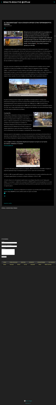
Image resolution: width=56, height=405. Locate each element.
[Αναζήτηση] (31, 2)
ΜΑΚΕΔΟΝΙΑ (33, 264)
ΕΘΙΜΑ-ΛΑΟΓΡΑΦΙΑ (48, 264)
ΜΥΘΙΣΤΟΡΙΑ (23, 262)
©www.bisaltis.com (28, 403)
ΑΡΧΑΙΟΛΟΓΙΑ (31, 262)
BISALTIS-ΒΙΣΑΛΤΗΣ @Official (16, 2)
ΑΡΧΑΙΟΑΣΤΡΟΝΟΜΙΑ (41, 262)
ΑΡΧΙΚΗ (4, 262)
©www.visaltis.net (8, 145)
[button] (4, 28)
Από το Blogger (28, 400)
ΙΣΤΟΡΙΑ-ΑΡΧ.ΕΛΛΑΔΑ (13, 262)
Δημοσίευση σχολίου (8, 203)
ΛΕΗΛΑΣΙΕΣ (12, 264)
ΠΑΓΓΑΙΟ (25, 264)
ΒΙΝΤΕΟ (4, 264)
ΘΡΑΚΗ (40, 264)
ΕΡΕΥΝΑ (18, 264)
